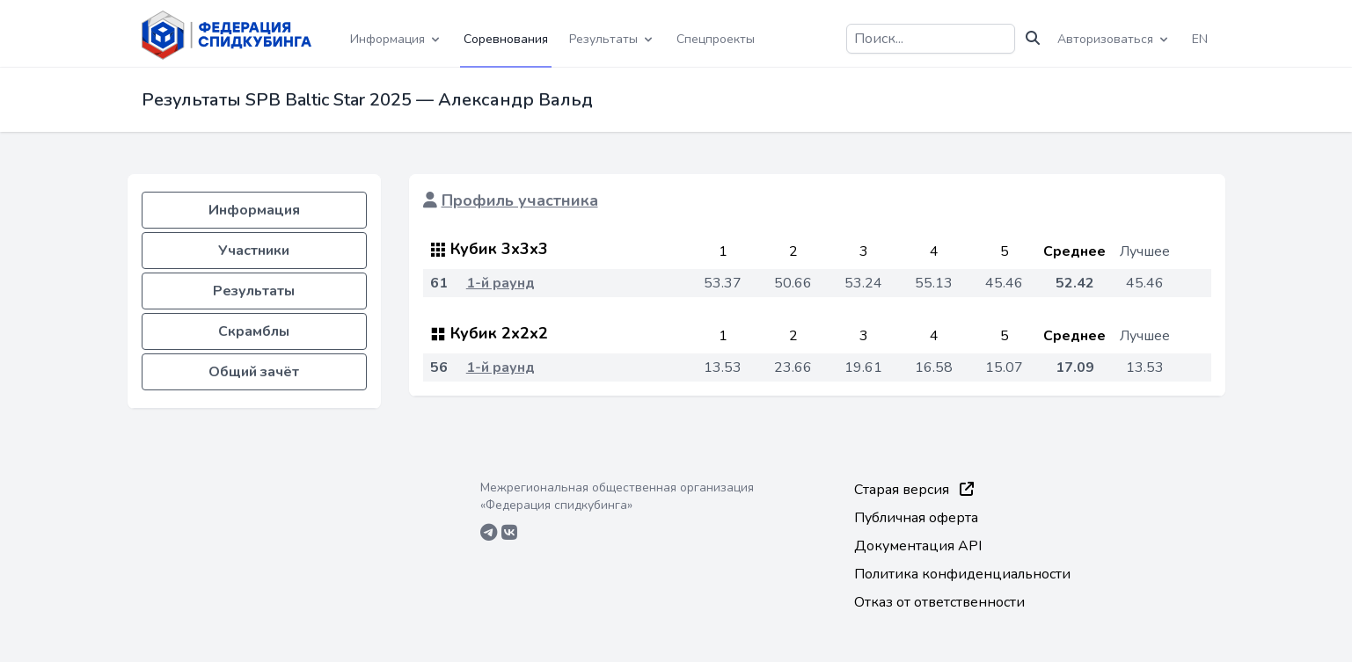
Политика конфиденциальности (962, 574)
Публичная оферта (916, 517)
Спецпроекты (715, 39)
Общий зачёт (253, 372)
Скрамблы (253, 331)
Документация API (918, 546)
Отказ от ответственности (939, 602)
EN (1200, 39)
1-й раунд (500, 283)
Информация (254, 210)
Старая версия (914, 489)
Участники (253, 250)
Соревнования (506, 39)
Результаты (254, 291)
